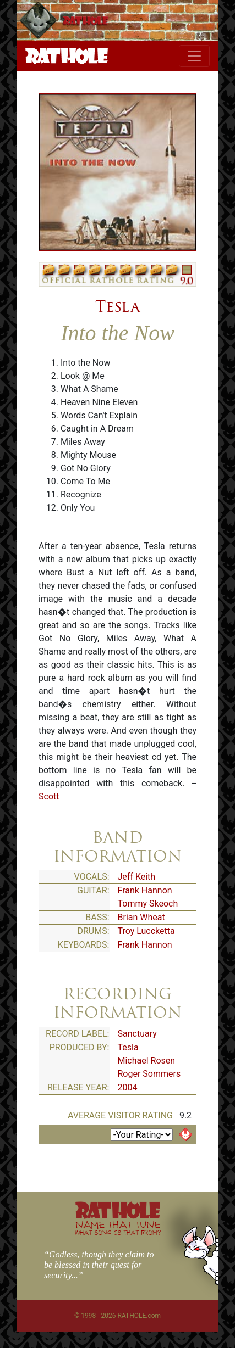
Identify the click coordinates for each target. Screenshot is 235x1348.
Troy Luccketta (146, 931)
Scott (49, 796)
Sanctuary (137, 1033)
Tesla (117, 306)
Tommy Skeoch (148, 903)
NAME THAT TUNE (118, 1227)
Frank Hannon (145, 890)
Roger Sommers (149, 1074)
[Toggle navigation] (194, 56)
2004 (128, 1087)
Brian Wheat (141, 917)
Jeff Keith (137, 876)
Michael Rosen (147, 1060)
